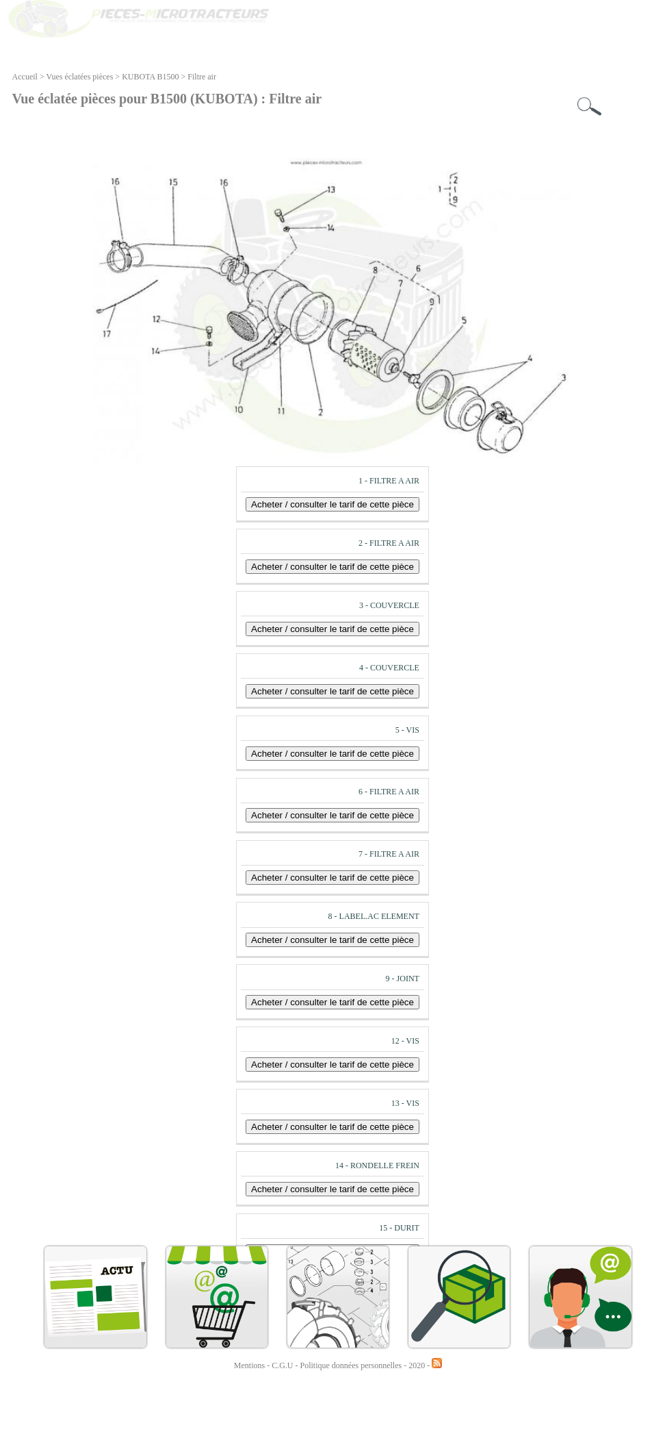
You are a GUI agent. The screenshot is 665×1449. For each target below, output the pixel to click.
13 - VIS (405, 1103)
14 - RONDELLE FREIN (377, 1165)
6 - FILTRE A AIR (388, 791)
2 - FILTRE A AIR (388, 543)
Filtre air (201, 76)
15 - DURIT (399, 1228)
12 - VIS (405, 1041)
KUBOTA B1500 (150, 76)
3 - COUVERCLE (389, 605)
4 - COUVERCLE (389, 667)
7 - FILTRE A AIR (388, 854)
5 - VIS (407, 730)
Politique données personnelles (352, 1365)
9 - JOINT (402, 978)
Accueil (25, 76)
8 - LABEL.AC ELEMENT (373, 916)
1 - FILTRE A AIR (388, 481)
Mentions (249, 1365)
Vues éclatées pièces (79, 76)
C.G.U (283, 1365)
